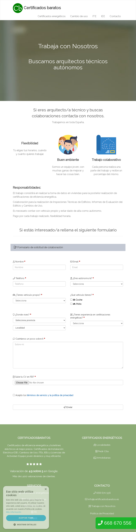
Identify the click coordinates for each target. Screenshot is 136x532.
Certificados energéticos (52, 16)
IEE (103, 16)
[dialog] (26, 507)
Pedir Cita (102, 451)
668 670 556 (102, 493)
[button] (26, 524)
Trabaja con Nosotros (102, 506)
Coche (79, 300)
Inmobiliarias (102, 457)
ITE (94, 16)
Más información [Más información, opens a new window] (13, 512)
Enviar (68, 407)
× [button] (45, 489)
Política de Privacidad (102, 513)
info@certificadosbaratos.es (102, 499)
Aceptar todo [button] (26, 518)
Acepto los (44, 395)
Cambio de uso (79, 16)
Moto (78, 304)
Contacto (115, 16)
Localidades (102, 445)
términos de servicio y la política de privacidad (50, 395)
